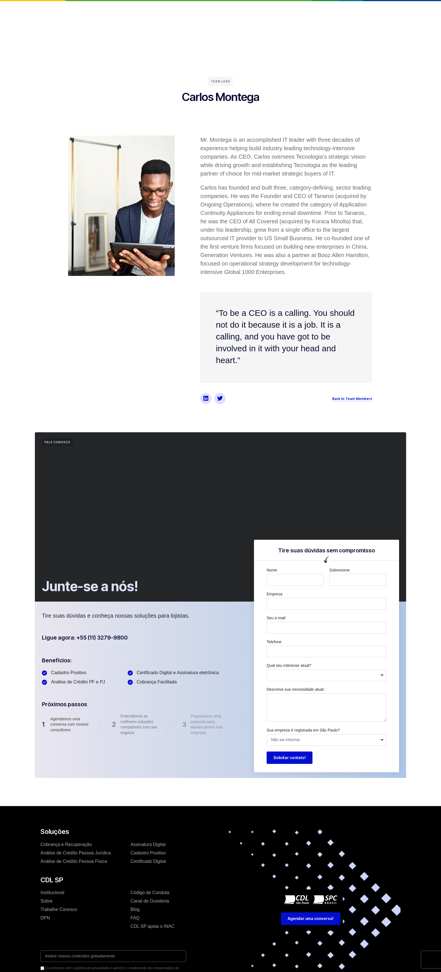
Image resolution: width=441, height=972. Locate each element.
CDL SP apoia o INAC (152, 926)
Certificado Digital (148, 861)
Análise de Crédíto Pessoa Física (73, 861)
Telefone (274, 642)
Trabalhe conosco (263, 9)
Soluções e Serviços (194, 9)
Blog (230, 9)
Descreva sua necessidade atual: (296, 689)
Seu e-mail (276, 618)
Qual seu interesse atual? (289, 665)
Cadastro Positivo (148, 852)
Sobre (46, 901)
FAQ (135, 917)
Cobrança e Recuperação (66, 844)
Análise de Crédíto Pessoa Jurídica (75, 852)
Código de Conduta (149, 892)
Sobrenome (339, 570)
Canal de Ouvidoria (149, 901)
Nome (272, 570)
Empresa (274, 594)
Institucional (151, 9)
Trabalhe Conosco (58, 909)
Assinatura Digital (148, 844)
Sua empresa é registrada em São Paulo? (303, 730)
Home (123, 9)
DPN (45, 917)
